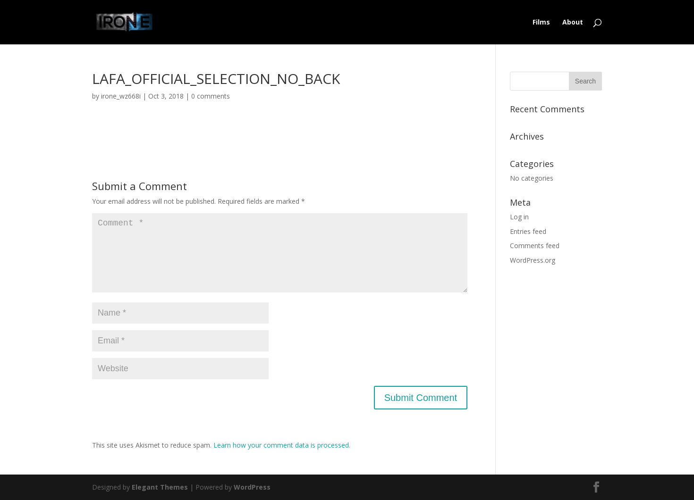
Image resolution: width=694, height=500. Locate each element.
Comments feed (534, 245)
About (572, 22)
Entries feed (528, 231)
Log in (519, 216)
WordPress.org (532, 260)
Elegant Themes (160, 487)
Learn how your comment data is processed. (281, 445)
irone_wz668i (121, 96)
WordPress (252, 487)
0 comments (210, 96)
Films (541, 22)
